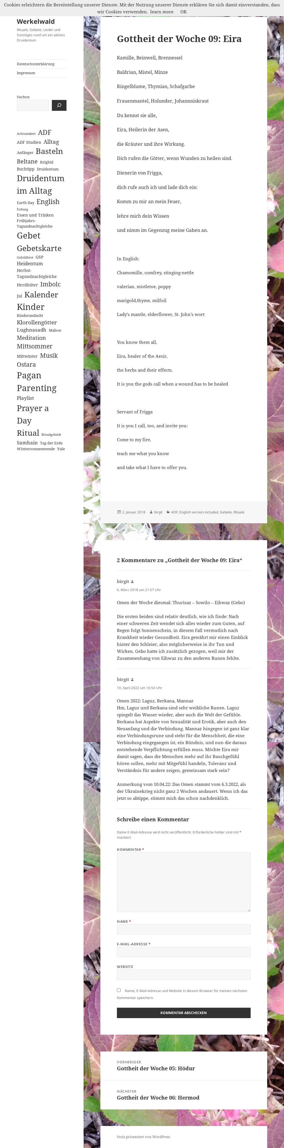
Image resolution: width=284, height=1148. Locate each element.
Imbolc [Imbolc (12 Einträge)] (50, 284)
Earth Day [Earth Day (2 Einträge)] (25, 202)
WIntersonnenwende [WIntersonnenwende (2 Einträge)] (36, 448)
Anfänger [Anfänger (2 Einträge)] (25, 152)
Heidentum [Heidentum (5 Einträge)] (30, 263)
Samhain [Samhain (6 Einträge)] (27, 442)
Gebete (226, 512)
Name (124, 921)
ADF (174, 512)
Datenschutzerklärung (35, 63)
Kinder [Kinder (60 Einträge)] (31, 306)
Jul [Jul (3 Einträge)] (19, 296)
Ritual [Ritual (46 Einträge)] (28, 432)
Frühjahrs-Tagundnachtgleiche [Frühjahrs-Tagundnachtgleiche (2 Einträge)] (35, 223)
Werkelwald (36, 21)
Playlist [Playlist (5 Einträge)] (25, 398)
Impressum (26, 72)
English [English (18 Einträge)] (48, 201)
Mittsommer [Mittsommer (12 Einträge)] (35, 346)
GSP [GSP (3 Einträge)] (39, 257)
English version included (198, 512)
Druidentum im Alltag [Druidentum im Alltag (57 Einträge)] (40, 184)
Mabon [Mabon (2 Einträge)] (55, 330)
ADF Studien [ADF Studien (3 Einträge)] (29, 142)
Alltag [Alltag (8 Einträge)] (51, 141)
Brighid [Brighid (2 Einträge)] (46, 162)
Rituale (239, 512)
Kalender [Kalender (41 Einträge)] (41, 294)
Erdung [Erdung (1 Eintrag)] (22, 209)
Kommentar (130, 849)
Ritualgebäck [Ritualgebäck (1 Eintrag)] (51, 435)
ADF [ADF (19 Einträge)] (45, 132)
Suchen (23, 97)
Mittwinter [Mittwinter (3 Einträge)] (27, 356)
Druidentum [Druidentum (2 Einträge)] (48, 169)
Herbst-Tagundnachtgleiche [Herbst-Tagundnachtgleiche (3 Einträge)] (37, 273)
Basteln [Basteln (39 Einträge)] (49, 151)
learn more (161, 11)
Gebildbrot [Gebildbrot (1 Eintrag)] (25, 257)
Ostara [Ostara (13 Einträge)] (26, 364)
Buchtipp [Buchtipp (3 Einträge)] (26, 169)
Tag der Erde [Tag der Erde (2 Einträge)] (51, 443)
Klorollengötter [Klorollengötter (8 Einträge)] (37, 322)
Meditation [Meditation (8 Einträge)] (31, 337)
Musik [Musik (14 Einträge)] (49, 355)
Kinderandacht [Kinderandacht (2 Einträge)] (30, 315)
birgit (158, 512)
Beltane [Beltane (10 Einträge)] (27, 161)
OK (183, 11)
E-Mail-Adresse (134, 944)
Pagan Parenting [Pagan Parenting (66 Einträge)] (37, 381)
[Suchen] (59, 105)
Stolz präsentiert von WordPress (143, 1136)
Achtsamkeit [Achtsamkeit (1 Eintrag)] (26, 134)
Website (125, 966)
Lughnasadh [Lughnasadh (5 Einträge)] (31, 329)
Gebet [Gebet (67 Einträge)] (28, 235)
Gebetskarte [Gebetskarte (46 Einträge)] (39, 248)
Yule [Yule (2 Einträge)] (61, 448)
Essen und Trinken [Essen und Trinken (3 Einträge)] (35, 215)
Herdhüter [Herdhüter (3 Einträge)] (27, 285)
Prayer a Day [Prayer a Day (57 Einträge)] (33, 414)
